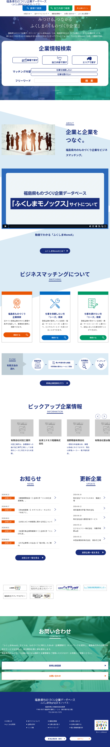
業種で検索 (55, 2)
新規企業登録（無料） (55, 739)
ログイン (80, 739)
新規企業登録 (27, 675)
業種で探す (25, 62)
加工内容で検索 (81, 2)
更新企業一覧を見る (90, 561)
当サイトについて (60, 8)
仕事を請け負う (54, 724)
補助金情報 (75, 8)
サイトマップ (53, 727)
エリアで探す (85, 62)
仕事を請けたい (83, 70)
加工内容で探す (55, 62)
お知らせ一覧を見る (30, 567)
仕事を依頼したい (49, 70)
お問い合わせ (88, 8)
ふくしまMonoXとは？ (55, 249)
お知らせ (46, 8)
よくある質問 (102, 8)
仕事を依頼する (76, 724)
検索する (17, 334)
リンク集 (31, 727)
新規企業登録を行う (55, 385)
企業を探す (31, 724)
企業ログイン (103, 3)
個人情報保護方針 (77, 727)
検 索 (89, 78)
